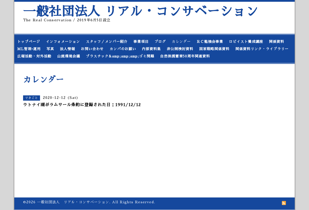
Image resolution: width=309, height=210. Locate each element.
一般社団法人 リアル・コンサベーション (140, 11)
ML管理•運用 (29, 49)
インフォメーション (63, 41)
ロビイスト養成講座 (246, 41)
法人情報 (67, 49)
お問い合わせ (92, 49)
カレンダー (181, 41)
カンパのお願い (123, 49)
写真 (50, 49)
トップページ (28, 41)
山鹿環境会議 (68, 56)
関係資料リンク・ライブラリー (262, 49)
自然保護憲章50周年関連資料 (185, 56)
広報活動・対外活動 (34, 56)
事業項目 (141, 41)
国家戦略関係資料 (214, 49)
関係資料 (276, 41)
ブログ (160, 41)
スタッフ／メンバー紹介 (107, 41)
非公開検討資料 (180, 49)
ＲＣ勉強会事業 (210, 41)
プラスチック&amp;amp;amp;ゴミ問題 (120, 56)
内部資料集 (151, 49)
